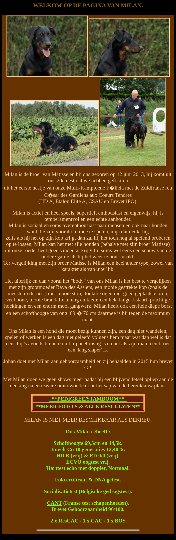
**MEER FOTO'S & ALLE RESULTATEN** (88, 407)
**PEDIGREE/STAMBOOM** (88, 399)
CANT (54, 503)
